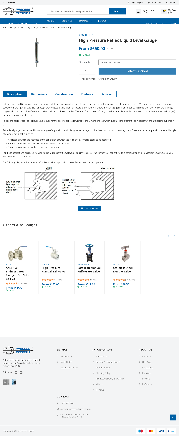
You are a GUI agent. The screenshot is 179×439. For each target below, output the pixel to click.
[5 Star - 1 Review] (52, 280)
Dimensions (39, 94)
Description (15, 94)
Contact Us (67, 21)
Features (87, 94)
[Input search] (78, 11)
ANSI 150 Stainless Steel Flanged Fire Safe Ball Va (17, 273)
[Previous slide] (169, 236)
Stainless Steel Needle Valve (123, 269)
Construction (64, 94)
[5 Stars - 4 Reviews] (16, 283)
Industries (51, 27)
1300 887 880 (9, 2)
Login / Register (135, 2)
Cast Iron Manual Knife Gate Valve (89, 269)
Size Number (85, 62)
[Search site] (117, 11)
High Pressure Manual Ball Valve (53, 269)
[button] (87, 78)
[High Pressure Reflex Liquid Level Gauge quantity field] (87, 71)
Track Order (154, 3)
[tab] (15, 94)
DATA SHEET (89, 208)
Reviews (102, 21)
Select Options (137, 71)
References (85, 21)
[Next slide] (174, 236)
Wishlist (171, 3)
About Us (51, 21)
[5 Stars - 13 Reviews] (124, 280)
